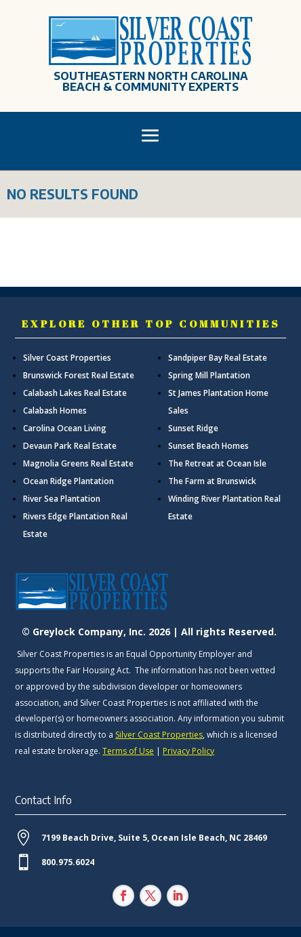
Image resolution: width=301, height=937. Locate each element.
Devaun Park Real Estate (70, 446)
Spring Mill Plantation (209, 375)
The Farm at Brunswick (212, 481)
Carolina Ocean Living (64, 428)
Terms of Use (128, 751)
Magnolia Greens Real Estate (78, 463)
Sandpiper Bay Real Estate (217, 357)
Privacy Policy (188, 751)
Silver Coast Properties (67, 357)
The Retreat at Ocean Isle (217, 463)
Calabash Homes (55, 410)
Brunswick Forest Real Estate (78, 375)
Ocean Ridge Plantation (68, 481)
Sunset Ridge (193, 428)
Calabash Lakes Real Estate (75, 393)
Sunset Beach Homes (208, 446)
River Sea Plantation (61, 498)
